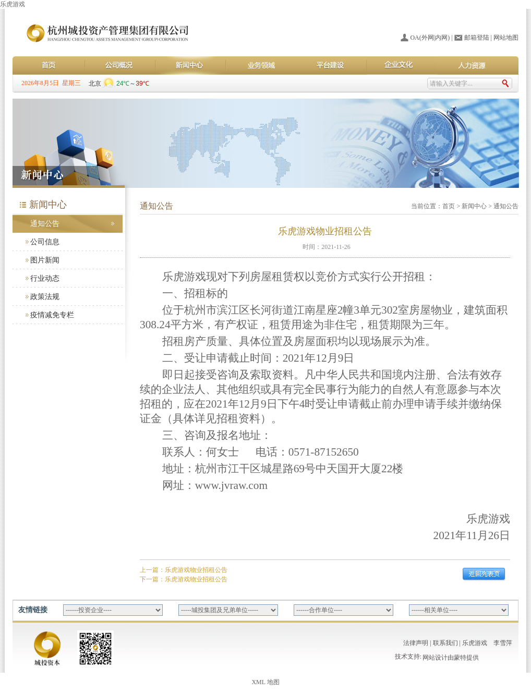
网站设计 (435, 658)
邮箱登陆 (476, 37)
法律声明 (415, 643)
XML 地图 (265, 682)
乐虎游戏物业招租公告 (196, 570)
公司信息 (44, 242)
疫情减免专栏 (52, 315)
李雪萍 (502, 643)
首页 (448, 206)
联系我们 (445, 643)
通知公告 (44, 224)
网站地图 (505, 37)
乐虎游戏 (12, 4)
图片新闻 (44, 260)
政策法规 (44, 297)
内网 (441, 37)
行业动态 (44, 278)
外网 (427, 37)
